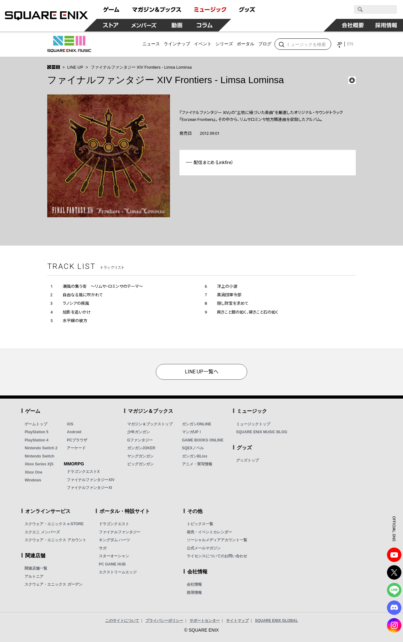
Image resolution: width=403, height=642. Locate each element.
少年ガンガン (138, 432)
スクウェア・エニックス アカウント (55, 540)
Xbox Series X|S (39, 464)
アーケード (76, 448)
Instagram (394, 625)
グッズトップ (247, 460)
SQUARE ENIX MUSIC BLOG (261, 432)
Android (74, 432)
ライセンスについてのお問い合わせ (217, 556)
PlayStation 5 (36, 432)
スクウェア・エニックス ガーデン (53, 584)
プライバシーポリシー (164, 620)
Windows (33, 480)
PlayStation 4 (36, 440)
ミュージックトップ (253, 424)
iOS (70, 424)
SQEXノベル (193, 448)
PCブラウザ (77, 440)
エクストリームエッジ (118, 572)
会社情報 (194, 584)
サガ (102, 548)
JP (339, 43)
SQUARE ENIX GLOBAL (276, 620)
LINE (394, 590)
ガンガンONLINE (196, 424)
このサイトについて (122, 620)
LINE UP (75, 67)
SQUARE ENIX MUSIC (69, 44)
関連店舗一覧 (36, 568)
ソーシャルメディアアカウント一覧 (217, 540)
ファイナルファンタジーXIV (90, 480)
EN (350, 43)
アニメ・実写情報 (197, 464)
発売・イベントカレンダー (209, 532)
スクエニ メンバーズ (42, 532)
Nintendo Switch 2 (41, 448)
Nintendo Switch (39, 456)
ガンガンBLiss (194, 456)
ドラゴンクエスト (114, 524)
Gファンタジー (140, 440)
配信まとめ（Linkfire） (214, 162)
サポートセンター (205, 620)
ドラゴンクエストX (83, 471)
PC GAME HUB (112, 564)
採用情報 (194, 592)
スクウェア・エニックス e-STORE (54, 524)
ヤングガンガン (140, 456)
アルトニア (34, 576)
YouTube (394, 555)
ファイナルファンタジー (119, 532)
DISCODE (394, 607)
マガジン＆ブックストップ (150, 424)
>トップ (53, 67)
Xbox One (33, 472)
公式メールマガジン (204, 548)
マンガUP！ (192, 432)
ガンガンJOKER (141, 448)
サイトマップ (237, 620)
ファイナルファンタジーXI (89, 488)
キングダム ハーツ (114, 540)
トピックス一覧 (200, 524)
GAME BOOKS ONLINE (203, 440)
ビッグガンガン (140, 464)
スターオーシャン (114, 556)
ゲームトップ (36, 424)
